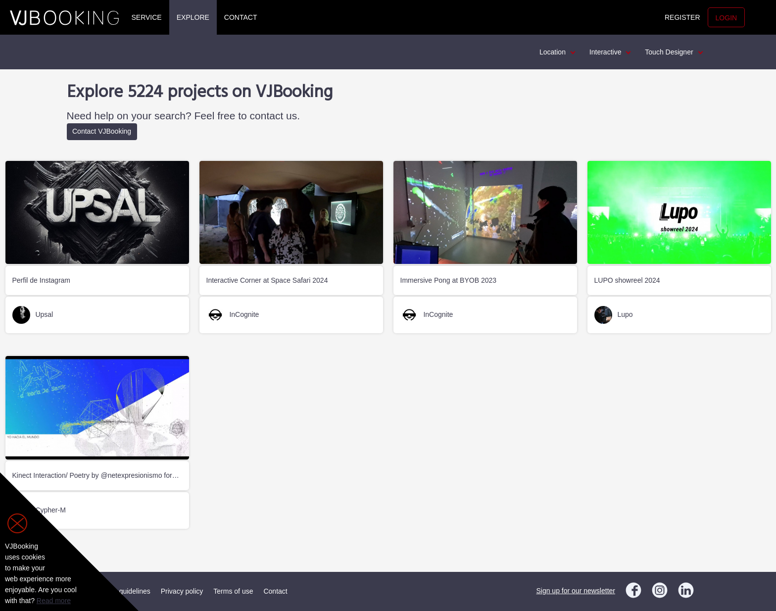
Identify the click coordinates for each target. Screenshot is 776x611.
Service (147, 17)
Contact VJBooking (101, 131)
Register (682, 17)
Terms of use (233, 591)
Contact (240, 17)
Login (726, 18)
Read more (54, 601)
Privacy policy (182, 591)
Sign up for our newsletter (575, 591)
